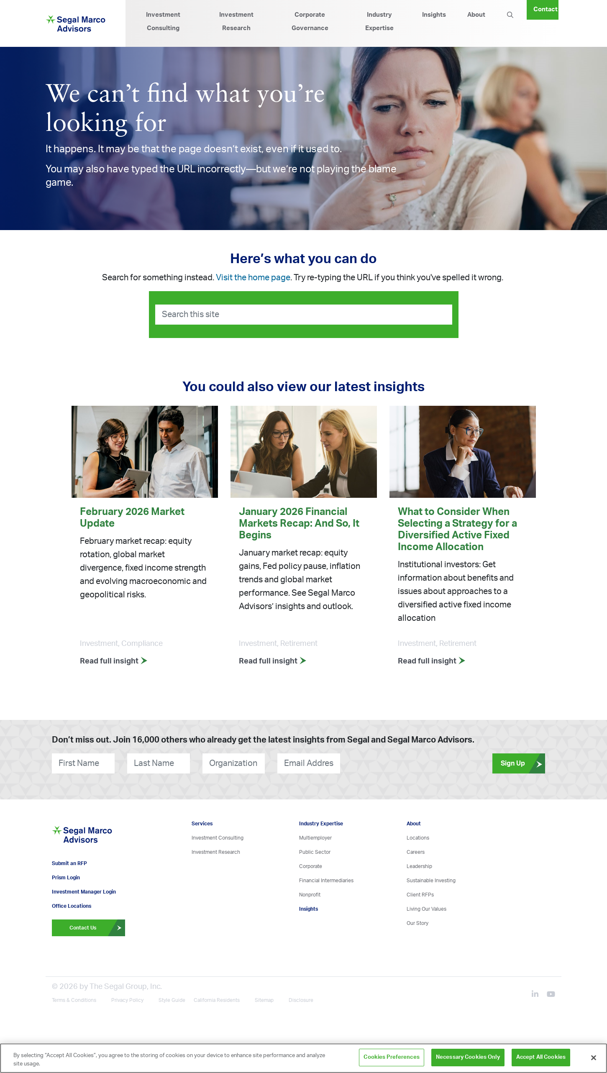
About (476, 15)
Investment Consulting (163, 21)
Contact (545, 9)
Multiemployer (315, 837)
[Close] (593, 1057)
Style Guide (172, 1000)
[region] (303, 1058)
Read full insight (114, 661)
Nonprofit (309, 894)
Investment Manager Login (84, 891)
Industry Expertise (379, 21)
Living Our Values (426, 909)
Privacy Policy (127, 1000)
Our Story (417, 923)
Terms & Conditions (74, 1000)
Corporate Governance (310, 21)
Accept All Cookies (541, 1057)
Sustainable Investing (431, 880)
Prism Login (66, 877)
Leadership (419, 866)
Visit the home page (253, 278)
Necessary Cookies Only (468, 1057)
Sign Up (523, 763)
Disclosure (301, 1000)
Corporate (310, 866)
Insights (434, 15)
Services (202, 823)
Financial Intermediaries (326, 880)
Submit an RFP (69, 863)
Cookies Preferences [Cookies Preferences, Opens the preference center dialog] (391, 1057)
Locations (418, 837)
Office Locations (71, 906)
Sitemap (264, 1000)
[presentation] (391, 763)
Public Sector (314, 852)
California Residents (217, 1000)
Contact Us (97, 927)
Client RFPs (420, 894)
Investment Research (236, 21)
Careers (416, 852)
